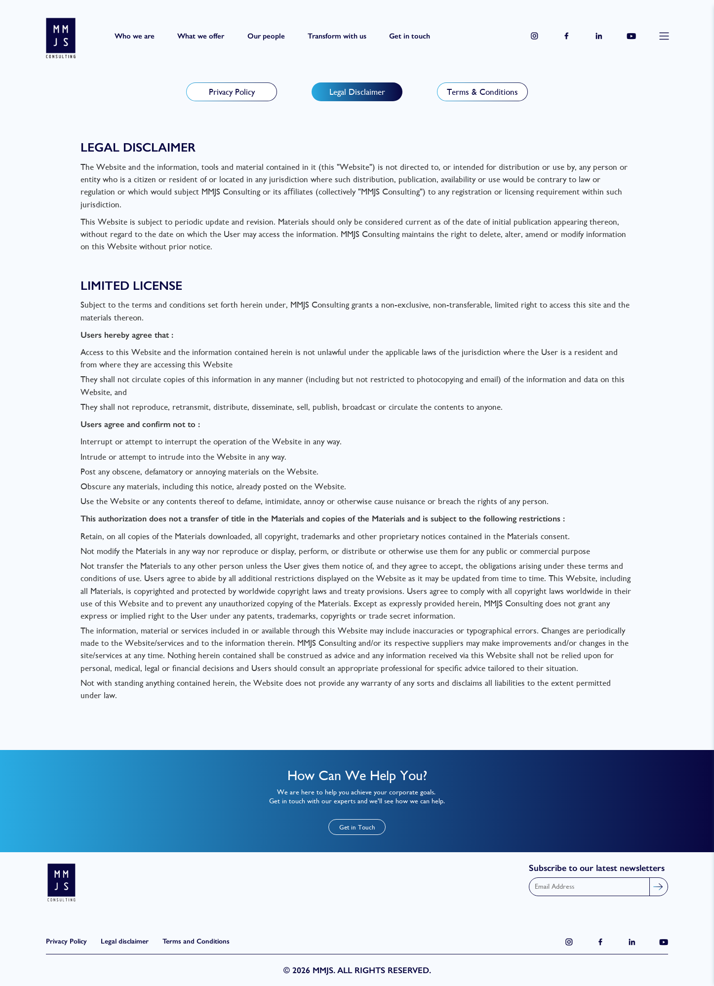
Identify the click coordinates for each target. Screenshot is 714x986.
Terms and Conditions (196, 941)
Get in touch (409, 35)
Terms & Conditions (482, 92)
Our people (266, 35)
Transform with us (337, 35)
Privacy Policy (232, 92)
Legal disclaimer (125, 941)
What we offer (200, 35)
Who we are (135, 35)
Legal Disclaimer (357, 92)
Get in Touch (357, 827)
